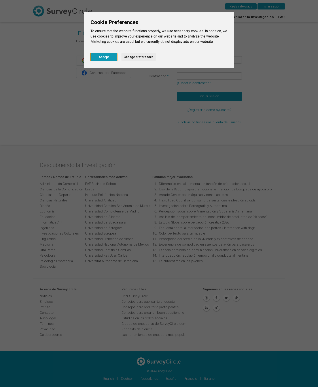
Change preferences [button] (138, 57)
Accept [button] (104, 57)
